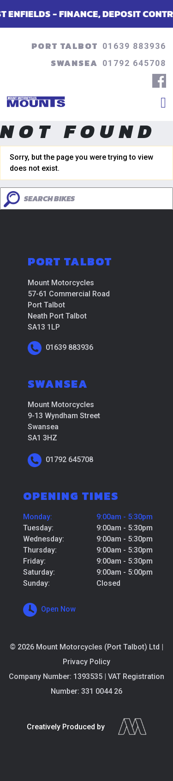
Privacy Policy (86, 661)
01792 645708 (134, 63)
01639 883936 (134, 46)
